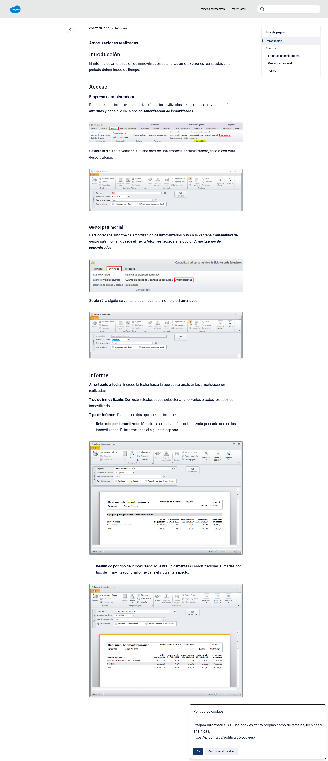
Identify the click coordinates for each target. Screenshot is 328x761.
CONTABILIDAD (99, 28)
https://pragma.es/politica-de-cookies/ (224, 737)
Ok (198, 751)
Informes (121, 28)
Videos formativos (213, 9)
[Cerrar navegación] (70, 29)
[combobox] (288, 9)
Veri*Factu (239, 9)
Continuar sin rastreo (221, 751)
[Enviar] (262, 9)
